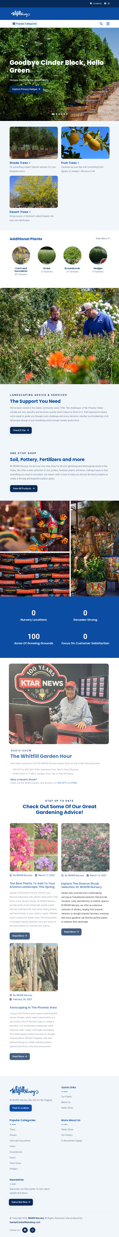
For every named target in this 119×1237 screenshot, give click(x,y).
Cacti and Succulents (20, 1140)
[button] (53, 115)
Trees (12, 1129)
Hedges (14, 1168)
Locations (96, 3)
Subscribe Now (20, 1202)
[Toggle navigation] (108, 24)
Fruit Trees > (70, 163)
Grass (13, 1157)
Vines (12, 1146)
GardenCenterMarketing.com (25, 1222)
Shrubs (13, 1135)
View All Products (24, 488)
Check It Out (21, 430)
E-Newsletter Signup (71, 1140)
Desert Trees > (20, 212)
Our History (67, 1135)
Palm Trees (15, 1163)
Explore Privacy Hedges (26, 91)
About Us (65, 1102)
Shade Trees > (20, 163)
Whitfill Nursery (36, 1218)
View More (103, 238)
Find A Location (20, 1108)
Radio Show (67, 1107)
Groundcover (16, 1152)
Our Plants (66, 1096)
